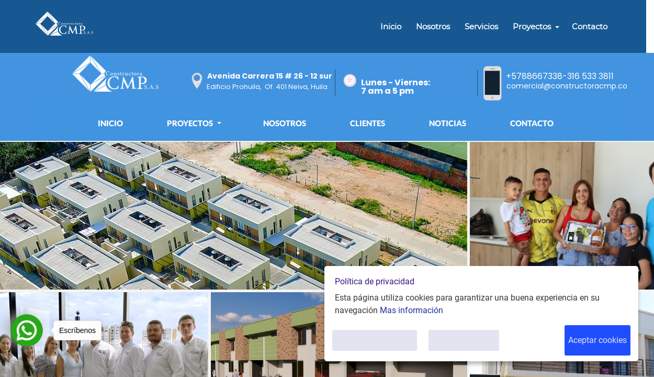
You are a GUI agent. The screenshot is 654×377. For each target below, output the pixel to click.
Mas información (411, 310)
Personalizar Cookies (374, 340)
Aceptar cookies (597, 340)
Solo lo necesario (463, 340)
